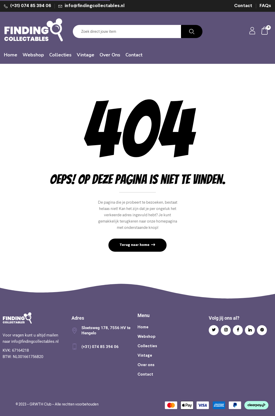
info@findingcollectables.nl (95, 6)
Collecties (147, 346)
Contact (243, 6)
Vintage (145, 355)
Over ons (146, 365)
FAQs (265, 6)
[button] (265, 32)
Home (143, 327)
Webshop (147, 337)
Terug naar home (134, 245)
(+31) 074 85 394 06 (30, 6)
